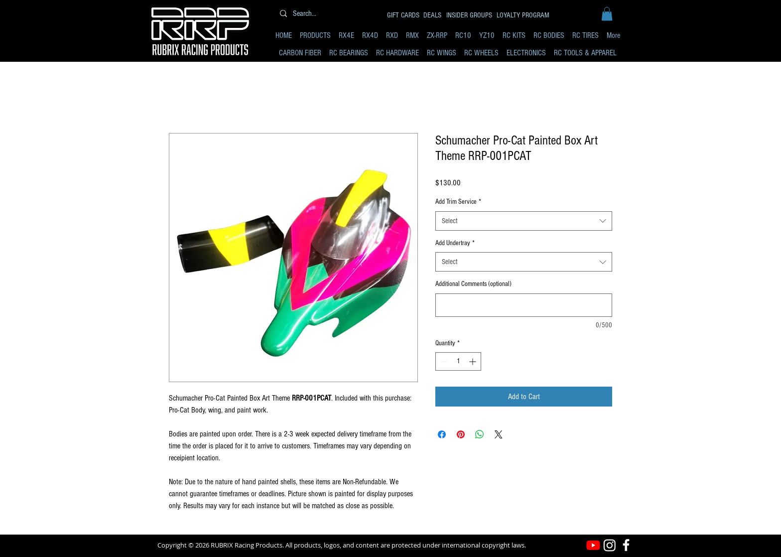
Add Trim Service (458, 202)
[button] (607, 13)
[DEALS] (433, 15)
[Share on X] (499, 434)
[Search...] (327, 13)
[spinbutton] (458, 361)
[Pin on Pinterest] (461, 434)
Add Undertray (455, 243)
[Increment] (473, 361)
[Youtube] (593, 545)
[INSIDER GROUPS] (470, 15)
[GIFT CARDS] (404, 15)
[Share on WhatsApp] (480, 434)
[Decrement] (443, 361)
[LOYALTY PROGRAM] (524, 15)
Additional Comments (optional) (473, 284)
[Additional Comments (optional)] (524, 305)
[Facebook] (626, 545)
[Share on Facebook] (442, 434)
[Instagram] (610, 545)
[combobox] (523, 221)
